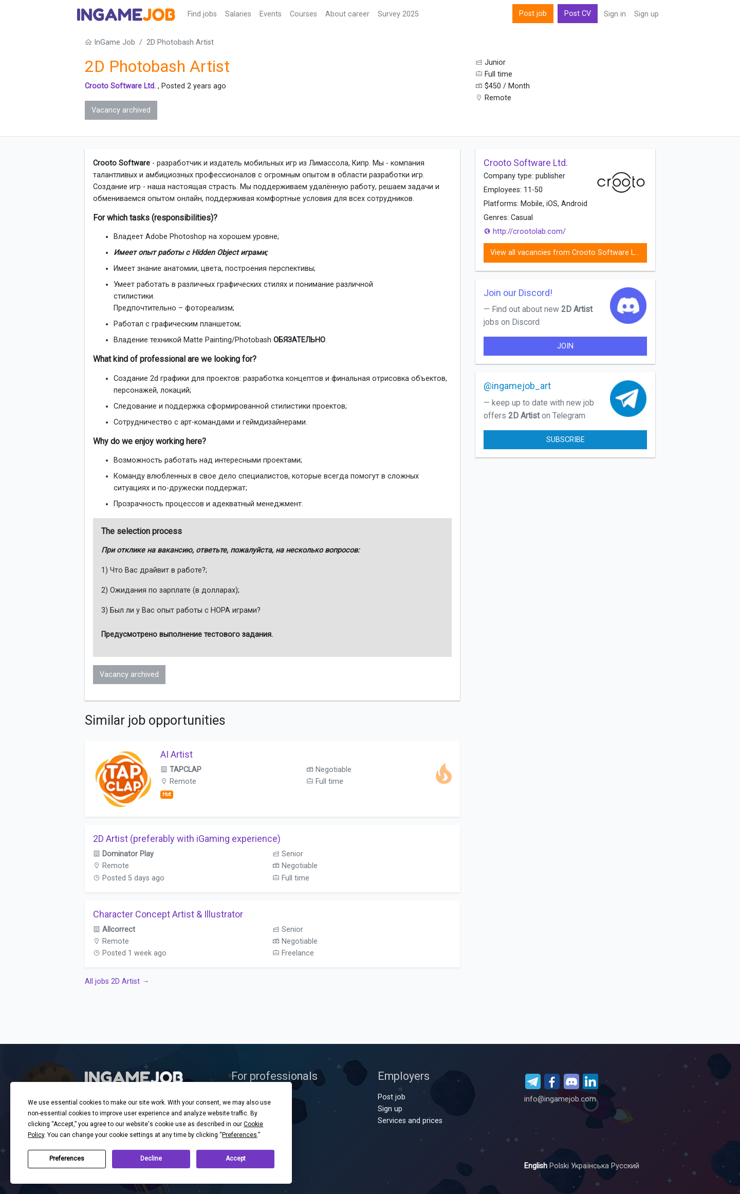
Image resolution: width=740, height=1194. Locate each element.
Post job (533, 13)
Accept (236, 1158)
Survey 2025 (398, 14)
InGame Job (110, 42)
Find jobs (202, 14)
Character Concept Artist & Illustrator (168, 914)
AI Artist (176, 754)
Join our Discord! (518, 292)
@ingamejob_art (517, 385)
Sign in (615, 14)
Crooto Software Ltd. (120, 86)
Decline (151, 1158)
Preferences (66, 1158)
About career (347, 14)
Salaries (238, 14)
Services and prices (410, 1120)
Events (271, 14)
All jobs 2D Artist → (117, 981)
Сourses (303, 14)
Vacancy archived (121, 110)
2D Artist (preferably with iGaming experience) (187, 838)
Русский (625, 1166)
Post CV (577, 13)
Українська (591, 1166)
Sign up (646, 14)
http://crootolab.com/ (525, 231)
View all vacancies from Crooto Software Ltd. (566, 252)
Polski (560, 1166)
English (536, 1166)
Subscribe (565, 439)
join (565, 346)
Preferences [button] (239, 1134)
